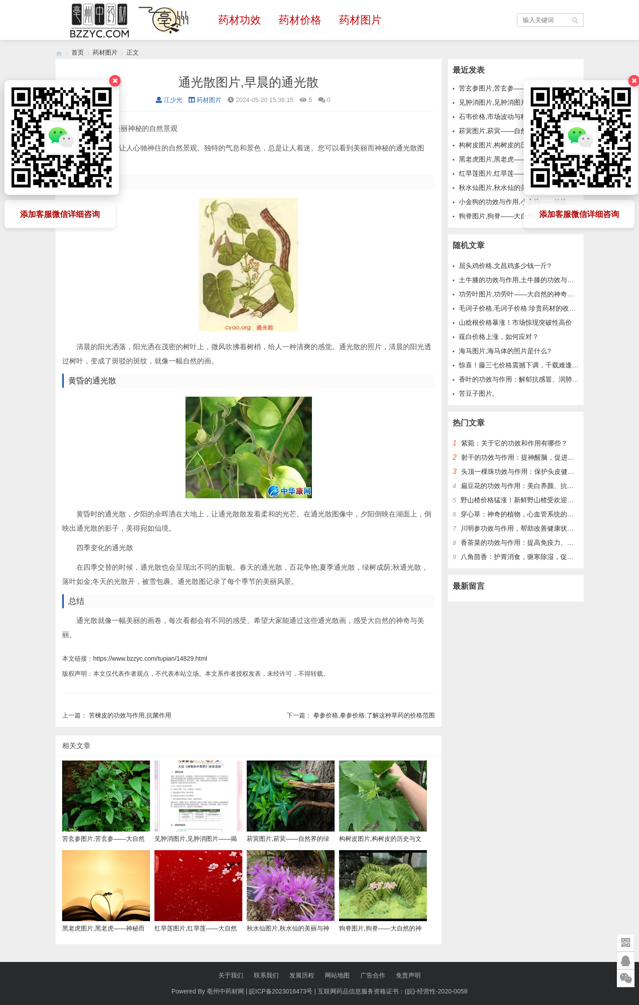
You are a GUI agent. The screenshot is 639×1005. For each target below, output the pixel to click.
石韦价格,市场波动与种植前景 (503, 116)
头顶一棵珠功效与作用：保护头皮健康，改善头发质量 (541, 471)
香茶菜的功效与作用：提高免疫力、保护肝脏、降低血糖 (544, 542)
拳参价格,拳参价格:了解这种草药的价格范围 (374, 715)
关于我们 (230, 975)
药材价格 (300, 20)
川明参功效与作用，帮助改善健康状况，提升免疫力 (537, 528)
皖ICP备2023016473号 (280, 991)
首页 (77, 52)
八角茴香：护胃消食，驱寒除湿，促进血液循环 (530, 556)
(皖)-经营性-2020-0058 (436, 991)
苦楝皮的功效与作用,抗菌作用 (130, 715)
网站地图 (337, 975)
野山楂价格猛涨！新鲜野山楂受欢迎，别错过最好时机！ (544, 500)
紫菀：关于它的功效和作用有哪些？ (514, 443)
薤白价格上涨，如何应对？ (499, 336)
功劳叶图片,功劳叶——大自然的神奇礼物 (519, 294)
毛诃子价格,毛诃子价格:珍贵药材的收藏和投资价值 (534, 308)
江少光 (169, 99)
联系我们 (266, 975)
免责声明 (408, 975)
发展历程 (301, 975)
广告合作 (372, 975)
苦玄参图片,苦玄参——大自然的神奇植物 (519, 88)
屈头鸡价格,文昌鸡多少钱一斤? (505, 265)
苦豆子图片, (476, 393)
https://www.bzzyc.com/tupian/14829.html (150, 658)
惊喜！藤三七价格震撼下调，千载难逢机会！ (525, 365)
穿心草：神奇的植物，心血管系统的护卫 (520, 514)
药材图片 (360, 20)
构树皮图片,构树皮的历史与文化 (506, 145)
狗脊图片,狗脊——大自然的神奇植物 (513, 216)
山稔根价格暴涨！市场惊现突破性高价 (515, 322)
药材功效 (239, 20)
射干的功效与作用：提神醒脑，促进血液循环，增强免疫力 (547, 457)
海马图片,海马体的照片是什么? (505, 351)
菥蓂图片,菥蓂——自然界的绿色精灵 (513, 130)
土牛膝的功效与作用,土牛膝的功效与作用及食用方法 (536, 280)
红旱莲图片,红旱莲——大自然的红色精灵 (519, 173)
